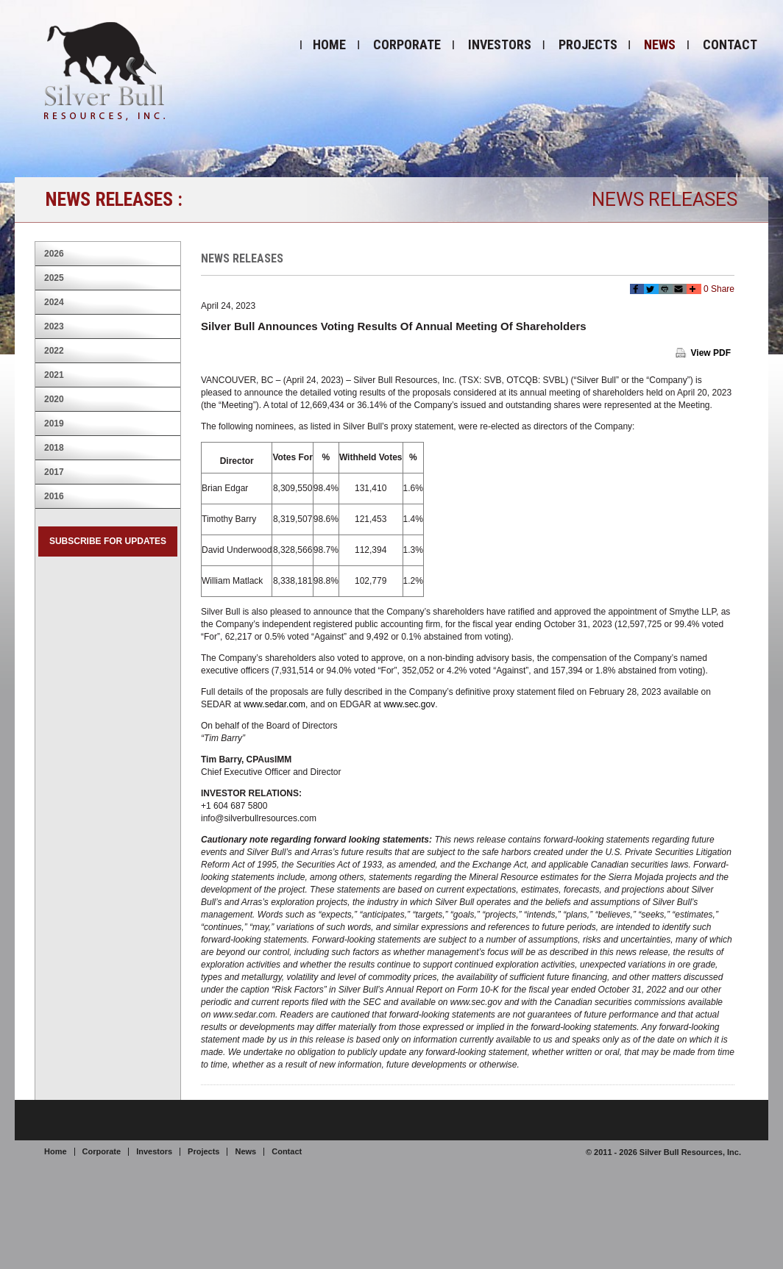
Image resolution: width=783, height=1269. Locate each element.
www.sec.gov (409, 704)
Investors (499, 44)
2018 (54, 448)
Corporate (407, 44)
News (660, 44)
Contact (730, 44)
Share (722, 289)
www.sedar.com (274, 704)
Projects (588, 44)
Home (329, 44)
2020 (54, 399)
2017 (54, 472)
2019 (54, 423)
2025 (54, 278)
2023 (54, 326)
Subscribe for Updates (107, 541)
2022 (54, 351)
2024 (54, 302)
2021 (54, 375)
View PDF (711, 353)
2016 (54, 496)
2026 (54, 254)
